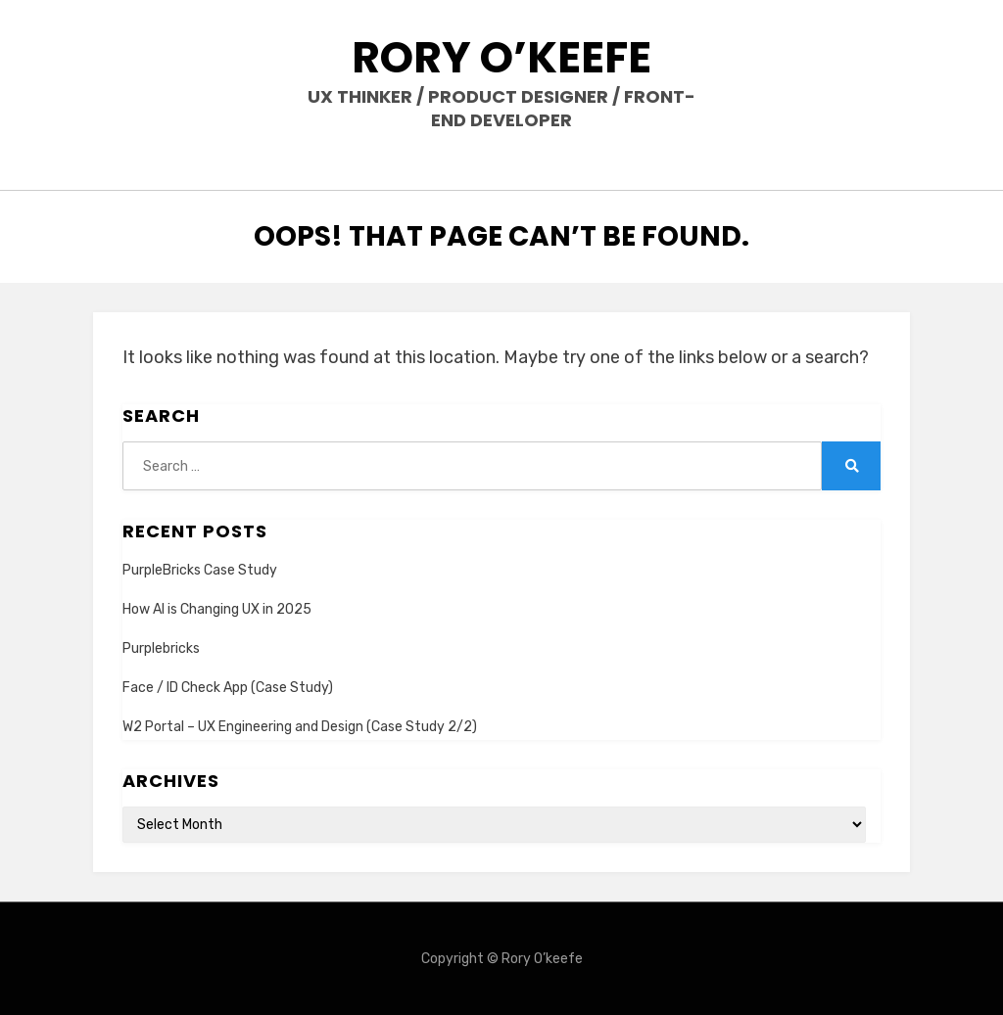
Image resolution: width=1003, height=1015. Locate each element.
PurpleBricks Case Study (199, 570)
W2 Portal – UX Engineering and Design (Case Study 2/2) (299, 726)
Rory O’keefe (501, 57)
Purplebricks (161, 648)
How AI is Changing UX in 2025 (216, 609)
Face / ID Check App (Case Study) (227, 687)
